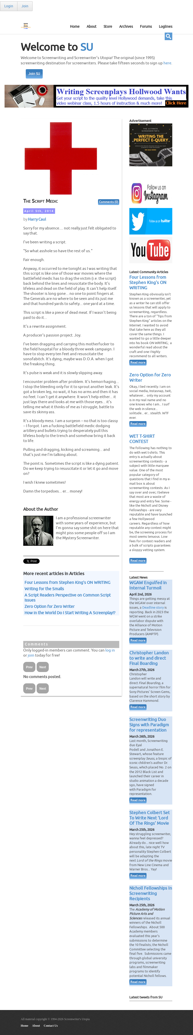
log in (110, 650)
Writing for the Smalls (44, 588)
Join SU (34, 74)
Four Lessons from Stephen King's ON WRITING (67, 582)
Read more (138, 363)
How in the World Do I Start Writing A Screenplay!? (70, 612)
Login (8, 6)
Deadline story (153, 607)
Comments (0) (108, 202)
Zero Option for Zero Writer (50, 606)
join (31, 655)
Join (24, 6)
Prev (29, 667)
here (167, 63)
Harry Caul (37, 219)
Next (42, 667)
